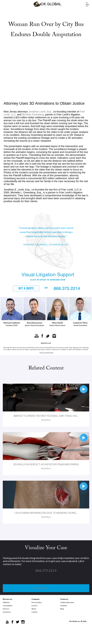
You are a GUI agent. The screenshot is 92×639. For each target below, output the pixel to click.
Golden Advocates (67, 602)
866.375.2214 (46, 570)
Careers (35, 606)
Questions (7, 612)
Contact (34, 612)
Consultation (7, 606)
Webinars (6, 602)
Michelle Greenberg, (33, 114)
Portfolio (63, 606)
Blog (62, 609)
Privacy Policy (37, 602)
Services (6, 609)
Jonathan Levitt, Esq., (40, 111)
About (34, 609)
